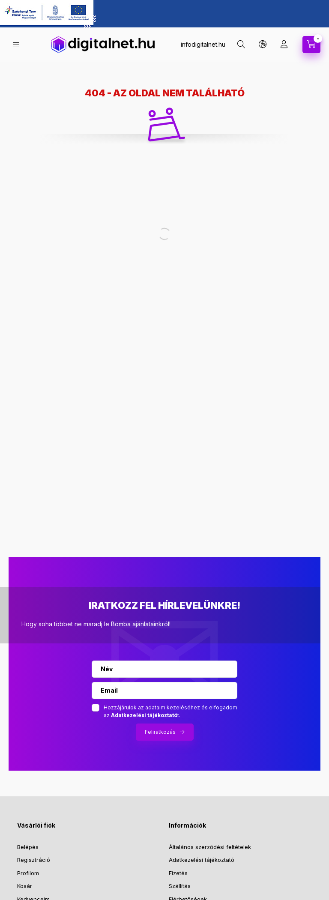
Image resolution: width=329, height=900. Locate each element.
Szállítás (180, 885)
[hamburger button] (16, 45)
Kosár (24, 885)
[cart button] (311, 44)
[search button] (241, 44)
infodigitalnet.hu (203, 44)
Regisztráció (33, 859)
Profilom (28, 873)
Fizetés (178, 873)
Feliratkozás (160, 732)
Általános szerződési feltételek (210, 846)
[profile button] (284, 44)
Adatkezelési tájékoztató (201, 859)
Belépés (28, 846)
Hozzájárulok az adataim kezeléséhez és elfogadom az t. (170, 711)
